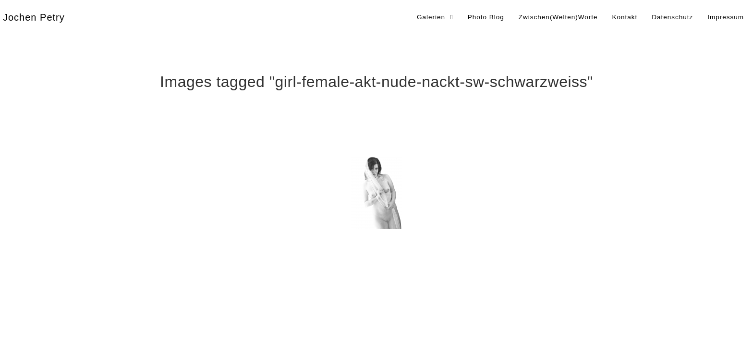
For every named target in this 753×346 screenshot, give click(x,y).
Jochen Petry (34, 17)
